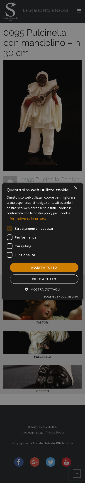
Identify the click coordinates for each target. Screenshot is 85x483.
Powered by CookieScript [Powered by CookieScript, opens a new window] (61, 296)
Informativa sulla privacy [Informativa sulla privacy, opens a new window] (26, 218)
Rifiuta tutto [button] (44, 279)
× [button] (75, 188)
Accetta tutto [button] (44, 267)
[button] (42, 289)
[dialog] (42, 241)
